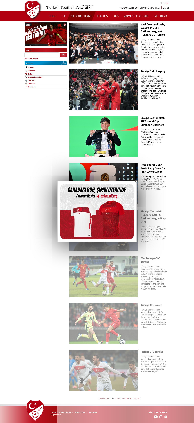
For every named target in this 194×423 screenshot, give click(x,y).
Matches (31, 70)
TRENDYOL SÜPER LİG (128, 7)
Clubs (30, 74)
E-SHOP (166, 7)
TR (164, 3)
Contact (54, 412)
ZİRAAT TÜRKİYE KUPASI (150, 7)
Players (31, 67)
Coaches (31, 80)
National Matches (35, 77)
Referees (31, 83)
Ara (63, 55)
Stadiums (31, 86)
